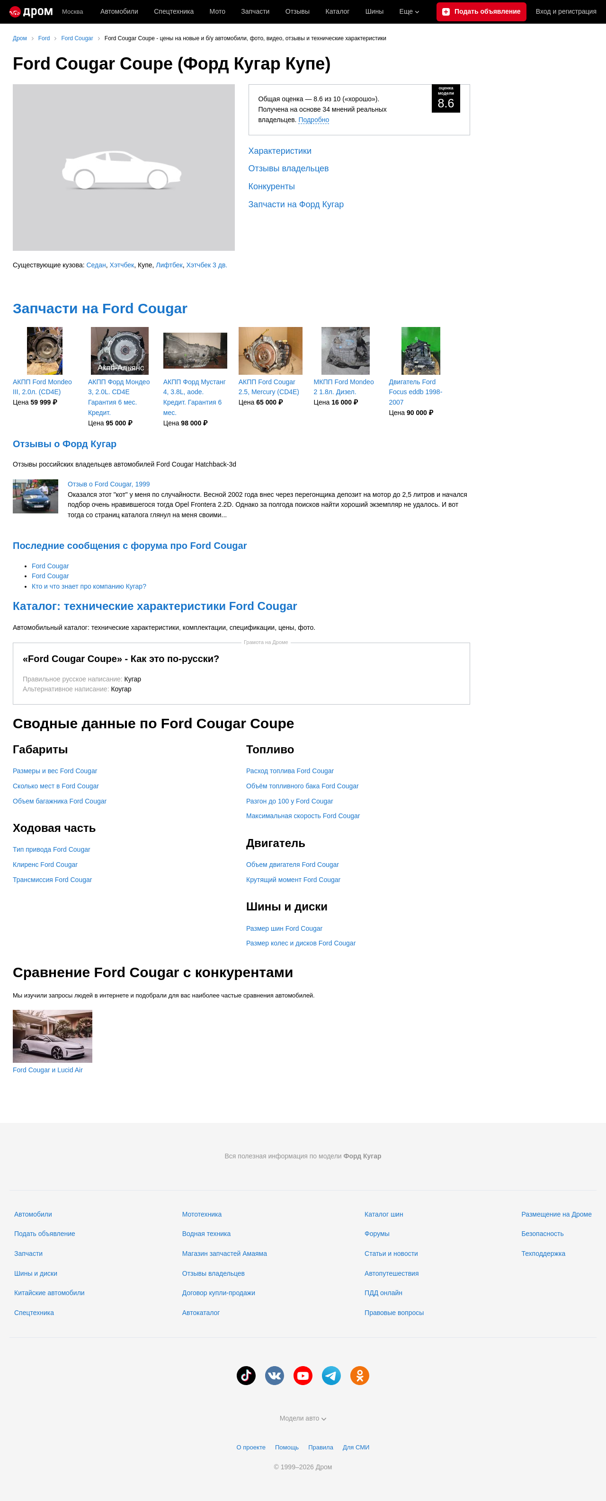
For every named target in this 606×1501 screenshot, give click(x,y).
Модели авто (303, 1418)
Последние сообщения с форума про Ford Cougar (130, 545)
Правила (320, 1447)
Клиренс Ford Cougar (45, 864)
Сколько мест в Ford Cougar (56, 786)
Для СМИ (356, 1447)
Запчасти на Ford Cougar (100, 308)
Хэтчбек (122, 265)
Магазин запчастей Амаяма (224, 1253)
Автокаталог (201, 1312)
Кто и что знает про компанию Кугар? (89, 586)
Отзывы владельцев (289, 168)
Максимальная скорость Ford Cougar (303, 816)
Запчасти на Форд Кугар (296, 204)
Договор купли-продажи (218, 1293)
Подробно (313, 120)
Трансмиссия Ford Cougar (52, 879)
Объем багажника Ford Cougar (60, 801)
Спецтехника (34, 1312)
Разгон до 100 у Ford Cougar (289, 801)
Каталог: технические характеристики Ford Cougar (155, 606)
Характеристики (280, 151)
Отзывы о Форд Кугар (64, 444)
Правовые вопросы (394, 1312)
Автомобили (119, 11)
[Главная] (31, 12)
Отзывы (297, 11)
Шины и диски (35, 1273)
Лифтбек (169, 265)
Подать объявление (44, 1233)
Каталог (337, 11)
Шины (374, 11)
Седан (96, 265)
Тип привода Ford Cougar (51, 849)
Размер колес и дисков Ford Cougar (301, 943)
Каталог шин (384, 1214)
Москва (72, 11)
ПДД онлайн (383, 1293)
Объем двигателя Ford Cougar (292, 864)
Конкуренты (272, 186)
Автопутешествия (392, 1273)
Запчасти (255, 11)
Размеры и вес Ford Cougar (55, 771)
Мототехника (202, 1214)
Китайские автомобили (49, 1293)
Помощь (287, 1447)
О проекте (251, 1447)
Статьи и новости (391, 1253)
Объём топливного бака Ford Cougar (302, 786)
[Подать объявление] (481, 11)
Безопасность (542, 1233)
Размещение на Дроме (556, 1214)
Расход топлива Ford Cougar (290, 771)
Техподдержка (543, 1253)
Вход (566, 12)
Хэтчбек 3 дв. (207, 265)
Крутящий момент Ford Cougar (293, 879)
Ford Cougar (50, 566)
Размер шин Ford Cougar (284, 928)
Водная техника (206, 1233)
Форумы (377, 1233)
